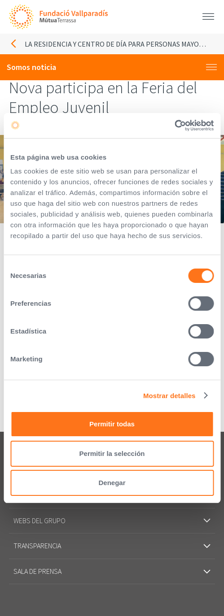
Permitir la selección (112, 453)
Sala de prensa (112, 571)
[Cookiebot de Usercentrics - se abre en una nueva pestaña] (174, 125)
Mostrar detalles (169, 395)
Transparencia (112, 545)
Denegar (111, 482)
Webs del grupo (112, 520)
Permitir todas (112, 424)
